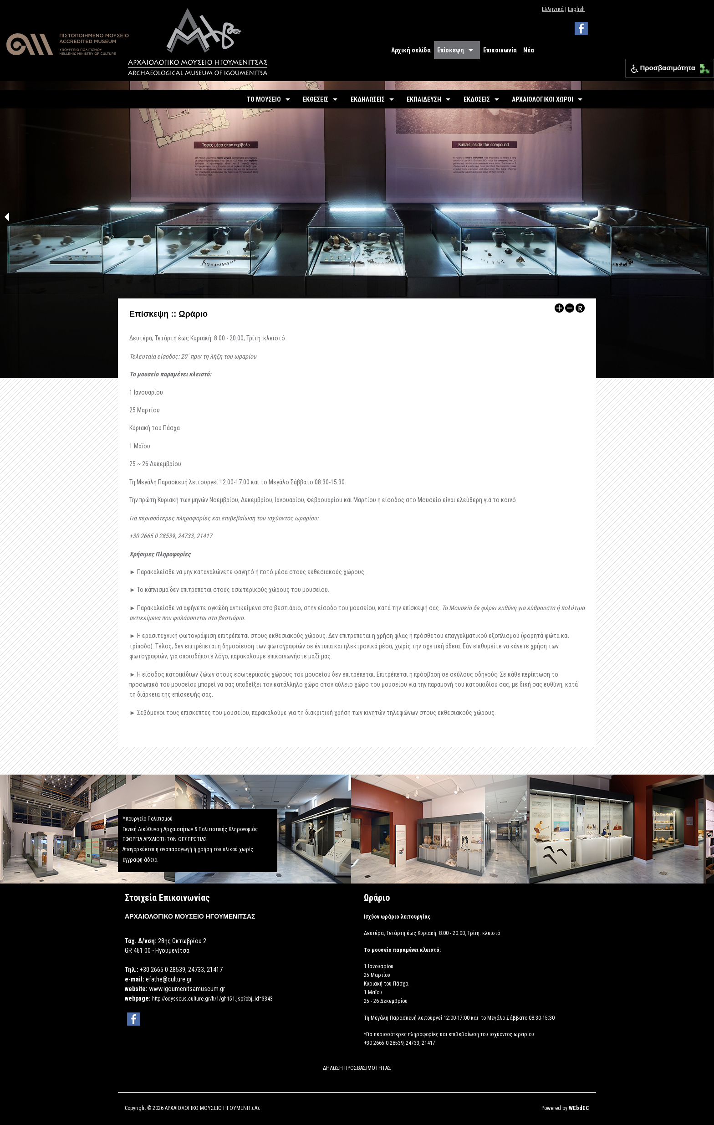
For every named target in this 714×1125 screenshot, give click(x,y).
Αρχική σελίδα (411, 50)
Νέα (528, 50)
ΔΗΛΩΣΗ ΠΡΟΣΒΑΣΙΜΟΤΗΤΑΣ (357, 1068)
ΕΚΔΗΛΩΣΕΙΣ (368, 99)
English (576, 8)
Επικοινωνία (500, 50)
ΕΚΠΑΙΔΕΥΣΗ (424, 99)
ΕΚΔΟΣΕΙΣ (477, 99)
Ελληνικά (553, 8)
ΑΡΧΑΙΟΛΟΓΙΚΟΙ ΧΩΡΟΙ (542, 99)
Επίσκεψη (450, 50)
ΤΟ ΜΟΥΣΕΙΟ (264, 99)
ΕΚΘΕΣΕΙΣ (315, 99)
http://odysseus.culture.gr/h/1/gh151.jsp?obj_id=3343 (212, 999)
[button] (702, 66)
